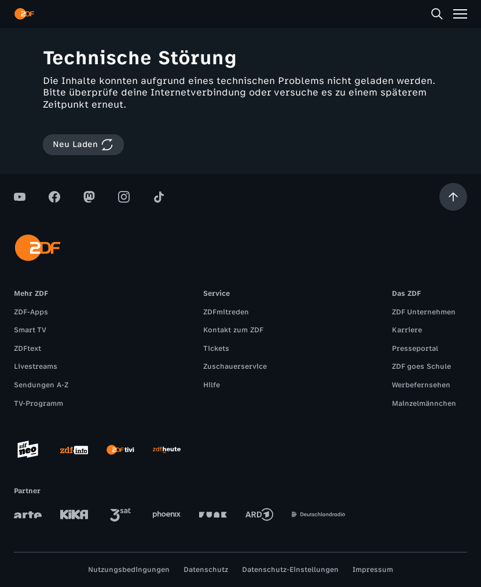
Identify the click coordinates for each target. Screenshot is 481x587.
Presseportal (415, 348)
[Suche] (437, 14)
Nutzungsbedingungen (129, 570)
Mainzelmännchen (424, 403)
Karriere (407, 330)
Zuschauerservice (235, 366)
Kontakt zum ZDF (233, 330)
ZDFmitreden (226, 312)
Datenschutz (205, 570)
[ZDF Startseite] (24, 14)
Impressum (373, 570)
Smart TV (30, 330)
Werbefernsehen (421, 385)
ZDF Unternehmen (424, 312)
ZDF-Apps (31, 312)
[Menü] (460, 14)
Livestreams (35, 366)
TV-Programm (38, 403)
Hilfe (211, 385)
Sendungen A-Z (41, 385)
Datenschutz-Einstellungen (290, 570)
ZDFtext (27, 348)
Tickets (216, 348)
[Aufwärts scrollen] (453, 197)
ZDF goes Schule (421, 366)
